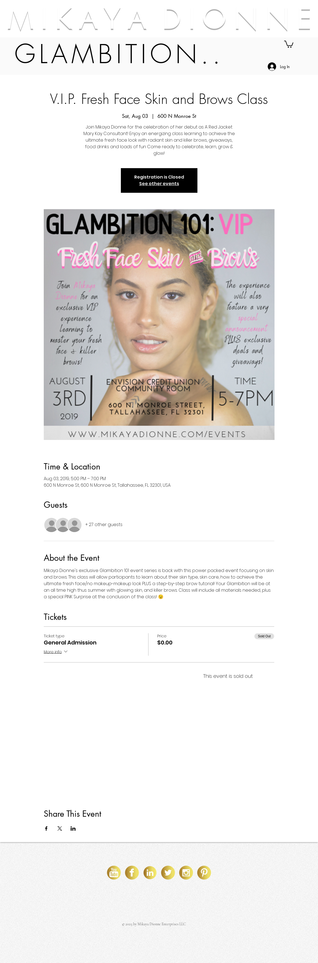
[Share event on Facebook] (46, 828)
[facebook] (132, 873)
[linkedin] (150, 873)
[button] (288, 44)
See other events (159, 183)
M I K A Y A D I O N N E (159, 19)
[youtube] (114, 873)
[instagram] (186, 873)
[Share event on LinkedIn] (73, 828)
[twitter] (168, 873)
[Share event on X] (59, 828)
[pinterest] (204, 873)
